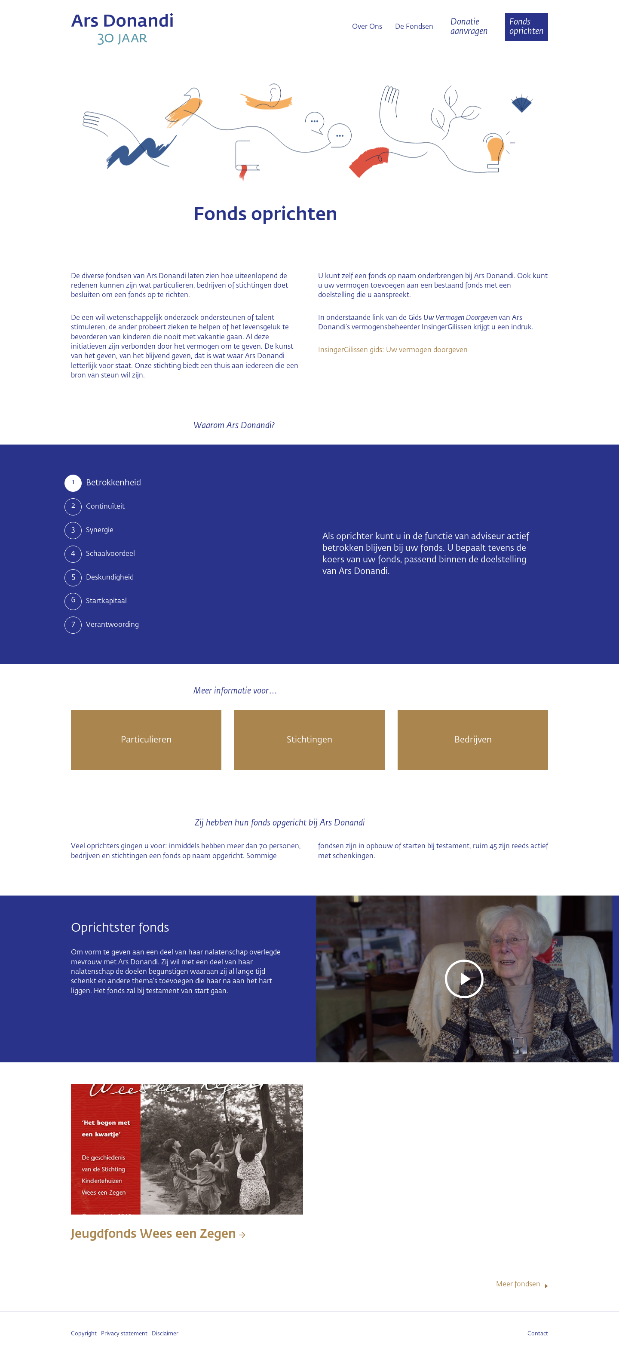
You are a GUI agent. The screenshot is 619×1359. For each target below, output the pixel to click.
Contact (537, 1334)
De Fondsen (414, 27)
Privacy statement (124, 1334)
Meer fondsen (518, 1284)
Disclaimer (165, 1334)
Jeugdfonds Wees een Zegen (158, 1234)
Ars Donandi (146, 29)
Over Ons (367, 27)
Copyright (84, 1334)
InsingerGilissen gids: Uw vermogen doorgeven (393, 350)
